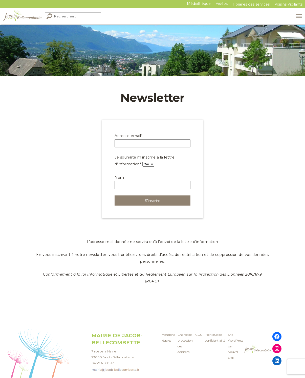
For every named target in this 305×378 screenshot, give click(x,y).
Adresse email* (128, 136)
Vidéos (222, 3)
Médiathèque (199, 3)
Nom (119, 177)
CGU (198, 335)
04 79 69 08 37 (103, 363)
